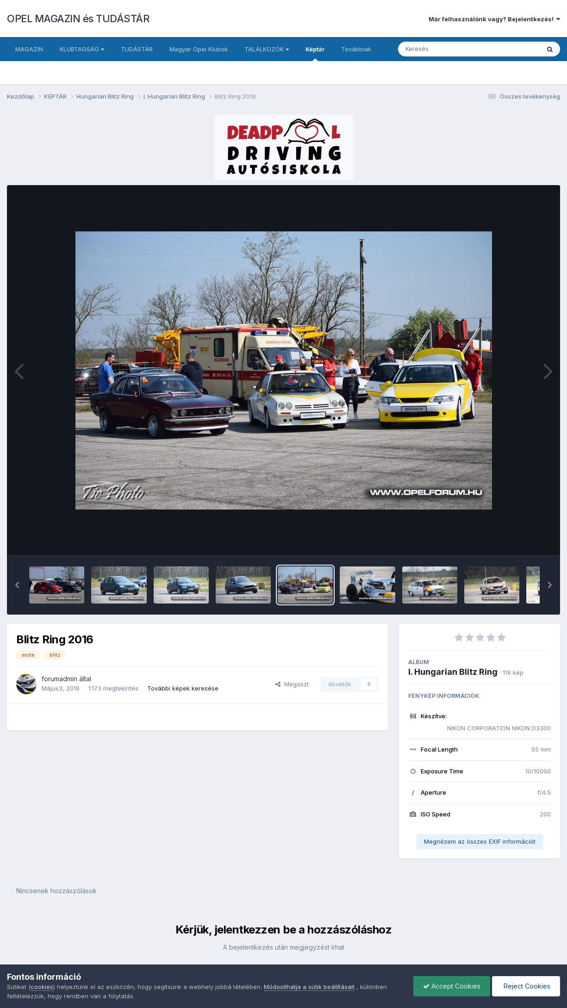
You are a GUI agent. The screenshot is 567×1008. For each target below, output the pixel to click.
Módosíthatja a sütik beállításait (309, 986)
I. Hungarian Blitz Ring (453, 672)
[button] (17, 585)
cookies (42, 986)
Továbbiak (356, 49)
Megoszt (292, 684)
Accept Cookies (451, 986)
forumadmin (59, 679)
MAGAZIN (29, 49)
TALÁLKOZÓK (266, 49)
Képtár (314, 53)
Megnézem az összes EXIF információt (480, 841)
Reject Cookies (526, 986)
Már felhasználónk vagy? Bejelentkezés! (494, 19)
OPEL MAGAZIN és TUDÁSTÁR (78, 18)
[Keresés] (443, 49)
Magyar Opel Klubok (198, 49)
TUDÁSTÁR (137, 49)
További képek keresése (182, 688)
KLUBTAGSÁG (82, 49)
